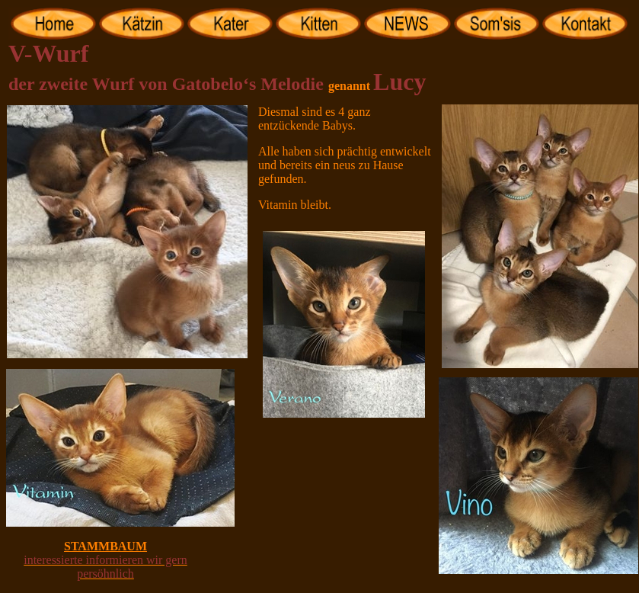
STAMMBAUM (105, 546)
